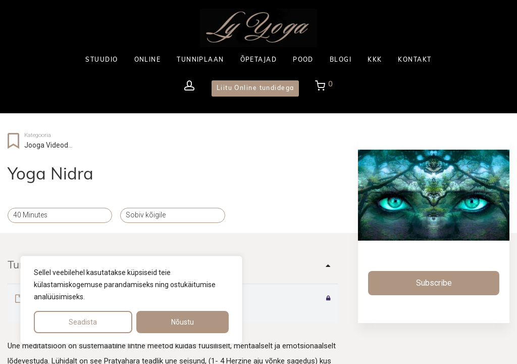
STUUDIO (101, 60)
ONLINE (147, 60)
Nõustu (182, 322)
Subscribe (434, 283)
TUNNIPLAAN (200, 60)
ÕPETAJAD (258, 60)
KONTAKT (414, 60)
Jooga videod (46, 145)
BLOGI (340, 60)
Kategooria (37, 135)
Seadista (83, 322)
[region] (131, 300)
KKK (375, 60)
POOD (303, 60)
